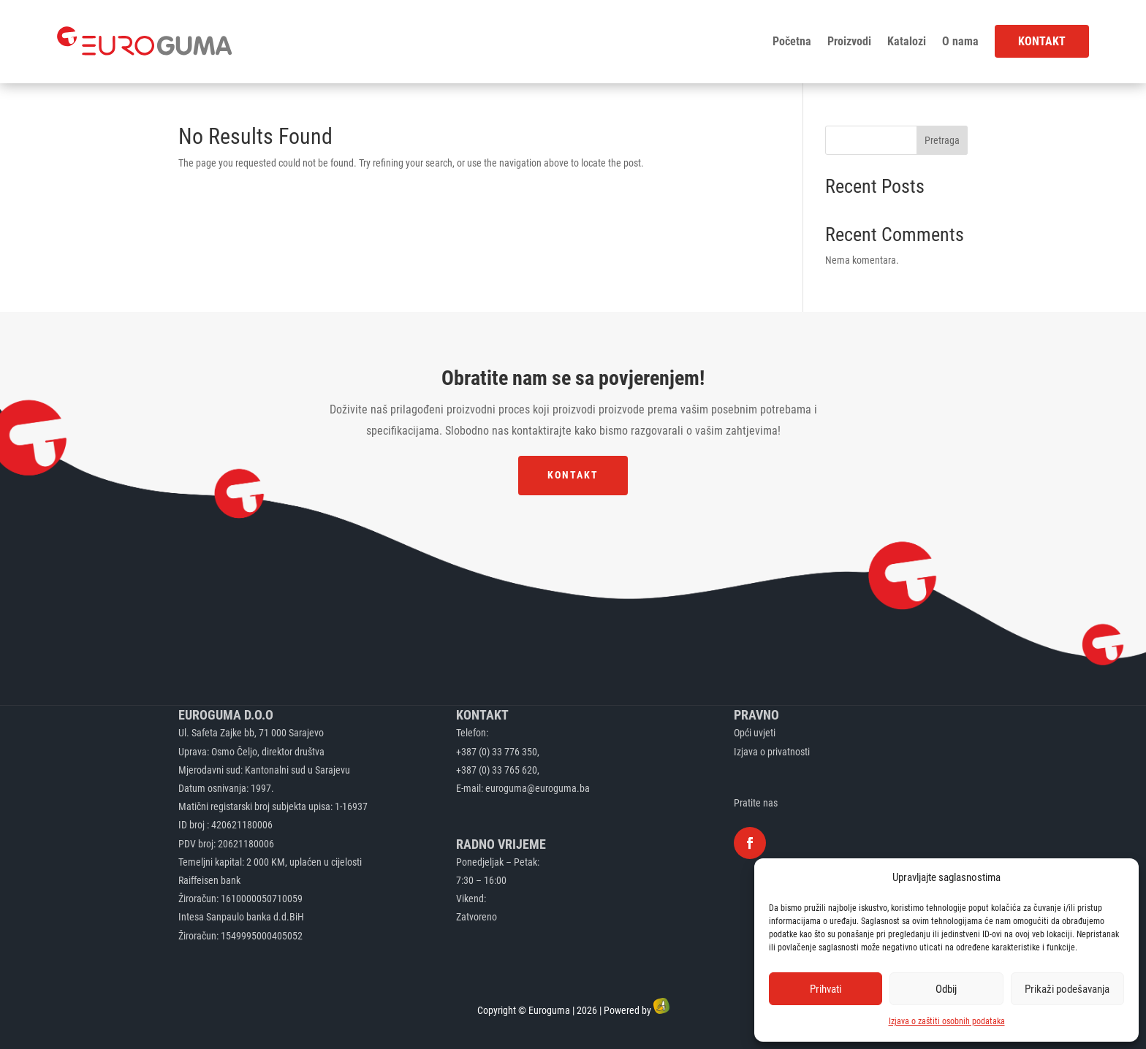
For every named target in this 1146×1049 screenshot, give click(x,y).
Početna (792, 42)
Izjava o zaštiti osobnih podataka (947, 1021)
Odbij (946, 989)
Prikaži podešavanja (1067, 989)
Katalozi (906, 42)
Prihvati (825, 989)
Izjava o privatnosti (772, 752)
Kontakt (1042, 41)
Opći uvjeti (754, 733)
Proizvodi (849, 42)
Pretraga (942, 140)
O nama (960, 42)
